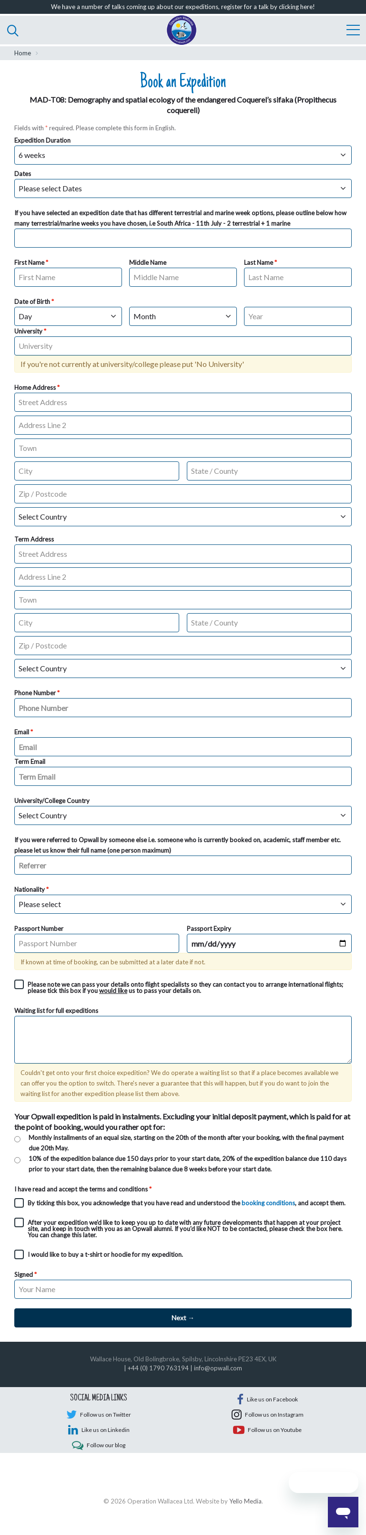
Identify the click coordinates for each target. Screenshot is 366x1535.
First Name (29, 262)
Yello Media (245, 1515)
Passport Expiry (209, 928)
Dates (22, 174)
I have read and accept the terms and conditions (81, 1189)
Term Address (34, 539)
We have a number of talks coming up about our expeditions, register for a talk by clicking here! (183, 6)
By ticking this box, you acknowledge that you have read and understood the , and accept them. (187, 1203)
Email (21, 732)
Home (22, 53)
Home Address (35, 387)
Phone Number (35, 693)
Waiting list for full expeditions (56, 1010)
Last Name (258, 262)
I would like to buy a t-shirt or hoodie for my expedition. (105, 1254)
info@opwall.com (218, 1368)
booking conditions (268, 1203)
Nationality (29, 889)
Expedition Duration (42, 140)
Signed (23, 1274)
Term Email (29, 761)
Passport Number (38, 928)
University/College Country (52, 800)
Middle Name (147, 262)
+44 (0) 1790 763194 (158, 1368)
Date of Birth (32, 301)
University (28, 331)
